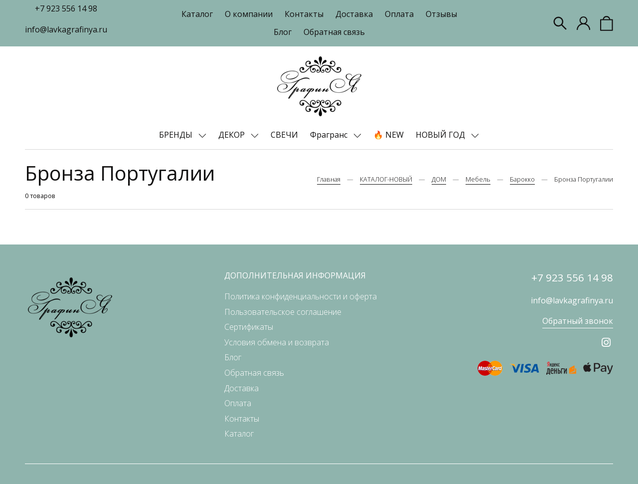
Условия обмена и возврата (276, 342)
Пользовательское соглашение (282, 311)
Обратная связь (334, 31)
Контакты (304, 13)
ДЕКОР (232, 134)
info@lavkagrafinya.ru (66, 29)
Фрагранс (329, 134)
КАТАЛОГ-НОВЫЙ (386, 179)
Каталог (197, 13)
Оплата (399, 13)
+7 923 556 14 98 (66, 8)
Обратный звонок (577, 320)
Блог (283, 31)
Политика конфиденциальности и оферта (300, 296)
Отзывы (441, 13)
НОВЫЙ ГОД (441, 134)
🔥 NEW (388, 134)
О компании (249, 13)
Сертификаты (248, 326)
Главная (328, 179)
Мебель (478, 179)
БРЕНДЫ (176, 134)
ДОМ (439, 179)
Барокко (522, 179)
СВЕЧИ (284, 134)
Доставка (354, 13)
